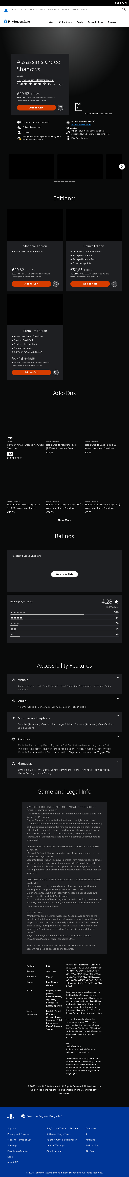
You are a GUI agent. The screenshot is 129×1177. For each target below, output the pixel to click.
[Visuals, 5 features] (64, 681)
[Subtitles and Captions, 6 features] (64, 719)
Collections (65, 19)
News (64, 9)
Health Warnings (73, 1043)
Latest (51, 19)
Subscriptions (95, 19)
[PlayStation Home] (6, 9)
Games (13, 9)
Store (73, 9)
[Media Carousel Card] (31, 163)
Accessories (52, 9)
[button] (81, 121)
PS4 (30, 9)
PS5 (22, 9)
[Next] (122, 163)
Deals (80, 19)
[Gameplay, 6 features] (64, 764)
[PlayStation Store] (17, 18)
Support (83, 9)
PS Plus (39, 9)
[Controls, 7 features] (64, 742)
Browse (112, 19)
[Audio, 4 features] (64, 700)
